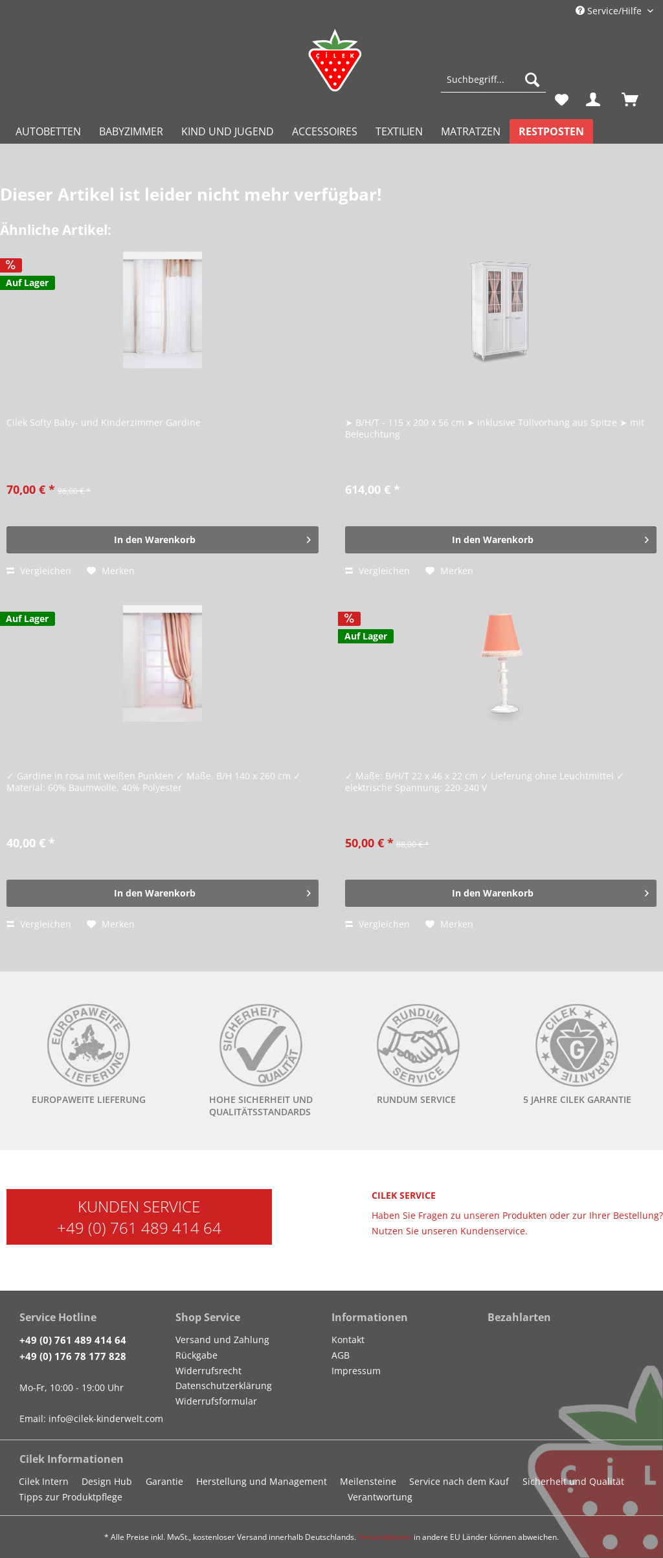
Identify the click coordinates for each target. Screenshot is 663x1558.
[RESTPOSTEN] (551, 131)
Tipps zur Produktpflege (70, 1497)
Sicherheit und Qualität (573, 1481)
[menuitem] (493, 86)
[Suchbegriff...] (493, 80)
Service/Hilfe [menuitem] (610, 11)
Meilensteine (368, 1481)
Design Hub (107, 1481)
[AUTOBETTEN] (48, 131)
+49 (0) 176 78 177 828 (72, 1356)
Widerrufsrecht (208, 1370)
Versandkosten (385, 1536)
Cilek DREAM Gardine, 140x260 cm (94, 748)
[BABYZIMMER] (131, 131)
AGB (341, 1355)
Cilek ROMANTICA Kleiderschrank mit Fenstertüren (474, 394)
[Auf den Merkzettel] (111, 571)
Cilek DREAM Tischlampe (407, 748)
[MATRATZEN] (471, 131)
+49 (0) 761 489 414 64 (139, 1227)
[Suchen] (532, 80)
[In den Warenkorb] (162, 539)
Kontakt (348, 1339)
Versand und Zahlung (222, 1339)
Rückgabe (196, 1355)
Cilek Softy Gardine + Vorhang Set (90, 394)
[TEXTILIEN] (399, 131)
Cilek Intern (44, 1481)
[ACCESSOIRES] (324, 131)
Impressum (356, 1370)
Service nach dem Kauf (459, 1481)
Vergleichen (38, 570)
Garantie (164, 1481)
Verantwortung (380, 1497)
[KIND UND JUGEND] (227, 131)
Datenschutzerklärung (223, 1385)
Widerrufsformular (216, 1401)
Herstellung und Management (261, 1481)
